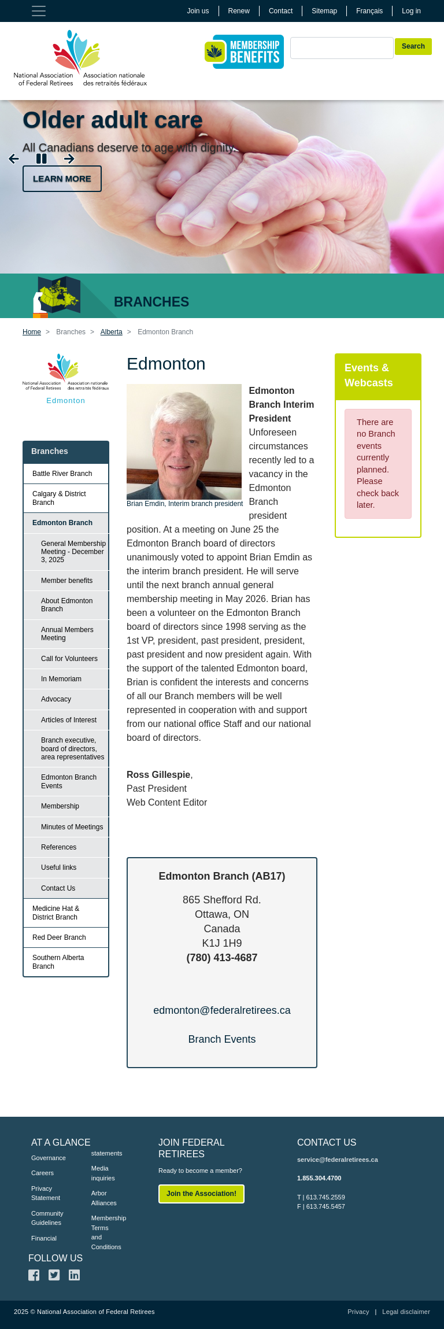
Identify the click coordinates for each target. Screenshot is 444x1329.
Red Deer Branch (59, 937)
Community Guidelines (44, 1218)
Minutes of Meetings (72, 827)
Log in (411, 11)
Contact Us (58, 888)
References (58, 847)
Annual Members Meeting (67, 634)
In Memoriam (61, 679)
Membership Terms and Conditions (104, 1232)
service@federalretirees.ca (337, 1159)
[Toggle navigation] (39, 11)
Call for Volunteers (69, 659)
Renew (239, 11)
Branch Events (222, 1039)
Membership (60, 806)
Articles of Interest (69, 720)
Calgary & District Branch (59, 498)
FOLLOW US (55, 1258)
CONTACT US (327, 1142)
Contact (281, 11)
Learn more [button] (62, 178)
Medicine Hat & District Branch (55, 913)
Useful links (58, 867)
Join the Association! (201, 1194)
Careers (42, 1172)
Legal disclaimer (406, 1311)
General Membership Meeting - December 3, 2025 (73, 552)
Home (32, 332)
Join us (198, 11)
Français (369, 11)
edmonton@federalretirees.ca (221, 1010)
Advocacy (56, 699)
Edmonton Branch (62, 523)
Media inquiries (103, 1173)
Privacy (358, 1311)
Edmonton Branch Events (69, 781)
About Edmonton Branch (66, 605)
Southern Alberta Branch (58, 962)
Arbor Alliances (104, 1198)
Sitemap (324, 11)
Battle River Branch (62, 474)
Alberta (112, 332)
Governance (44, 1157)
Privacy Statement (44, 1193)
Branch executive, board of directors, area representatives (72, 748)
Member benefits (66, 581)
